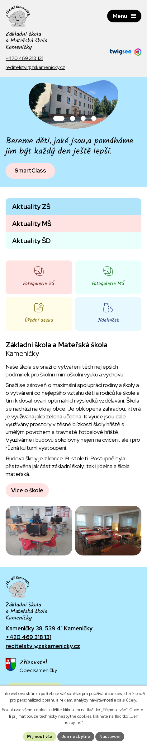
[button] (58, 118)
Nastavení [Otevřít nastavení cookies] (109, 736)
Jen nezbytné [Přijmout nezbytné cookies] (75, 736)
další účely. (127, 700)
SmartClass (30, 170)
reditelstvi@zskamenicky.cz (43, 646)
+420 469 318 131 (28, 637)
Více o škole (27, 490)
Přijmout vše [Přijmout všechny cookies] (39, 736)
